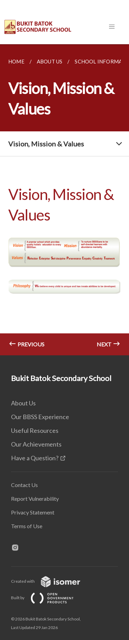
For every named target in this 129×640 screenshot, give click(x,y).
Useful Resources (34, 430)
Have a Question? (34, 458)
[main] (64, 199)
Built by (48, 597)
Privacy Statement (32, 512)
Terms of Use (26, 526)
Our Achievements (36, 444)
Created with (51, 581)
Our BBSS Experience (40, 416)
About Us (23, 403)
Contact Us (24, 485)
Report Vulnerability (35, 498)
